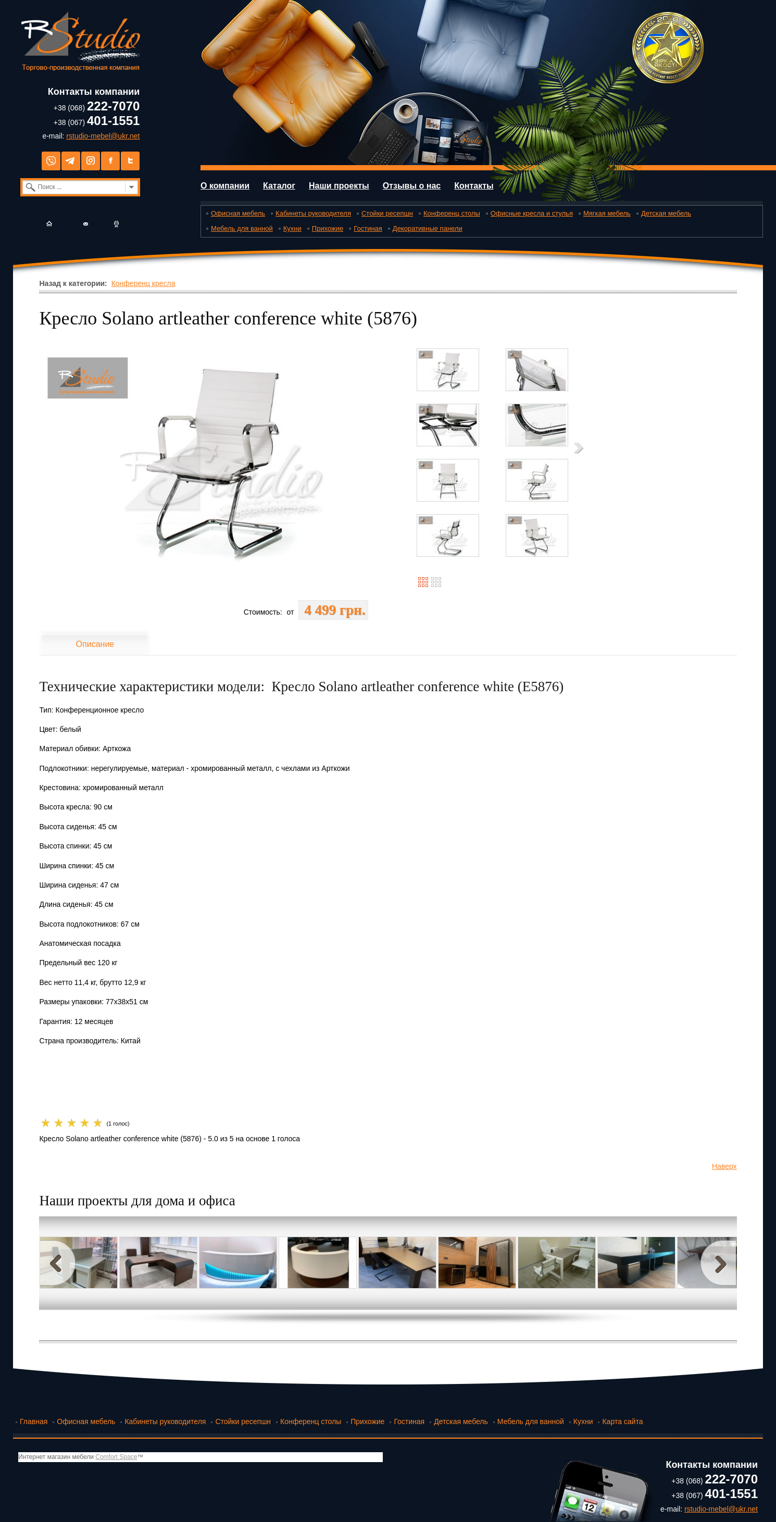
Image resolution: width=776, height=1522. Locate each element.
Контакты (473, 185)
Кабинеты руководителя (313, 213)
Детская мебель (666, 213)
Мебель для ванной (242, 228)
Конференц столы (451, 213)
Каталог (279, 185)
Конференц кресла (143, 283)
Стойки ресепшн (387, 213)
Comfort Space (116, 1457)
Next (718, 1263)
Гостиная (368, 228)
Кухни (292, 228)
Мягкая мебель (607, 213)
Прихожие (327, 228)
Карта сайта (622, 1421)
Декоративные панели (427, 228)
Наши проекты (339, 185)
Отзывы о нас (412, 185)
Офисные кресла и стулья (532, 213)
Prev (58, 1263)
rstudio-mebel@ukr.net (103, 136)
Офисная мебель (238, 213)
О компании (225, 185)
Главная (33, 1421)
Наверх (724, 1166)
